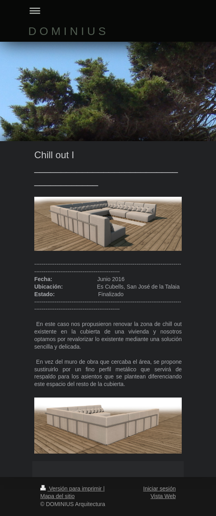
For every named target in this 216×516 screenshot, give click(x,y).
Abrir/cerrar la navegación (108, 10)
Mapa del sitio (57, 496)
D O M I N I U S (67, 31)
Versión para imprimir (71, 488)
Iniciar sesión (159, 488)
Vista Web (163, 496)
